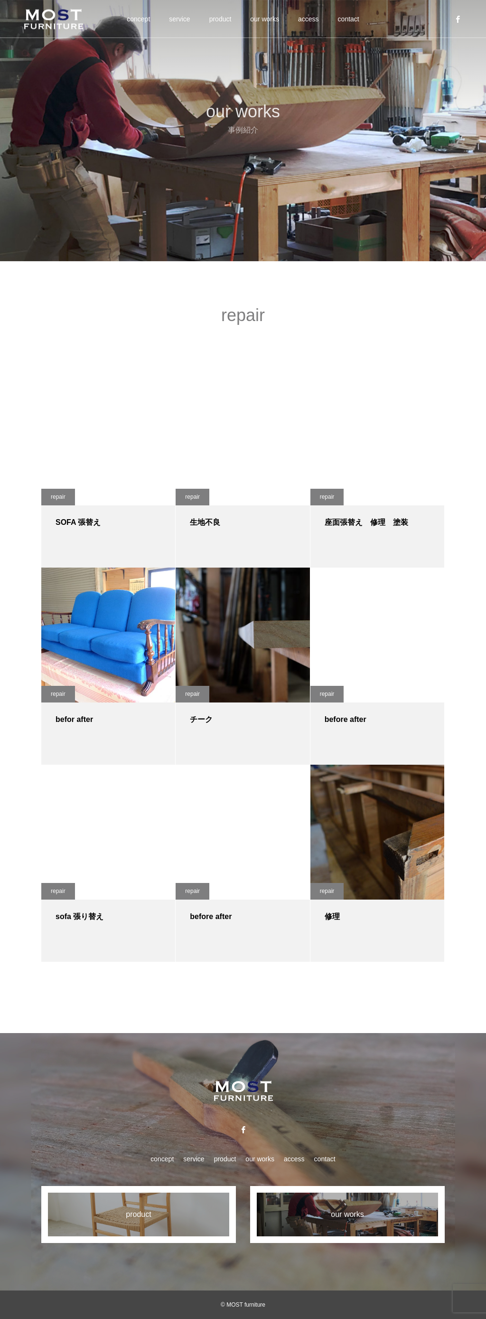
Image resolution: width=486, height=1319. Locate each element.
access (308, 19)
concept (138, 19)
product (220, 19)
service (179, 19)
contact (348, 19)
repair (58, 496)
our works (264, 19)
